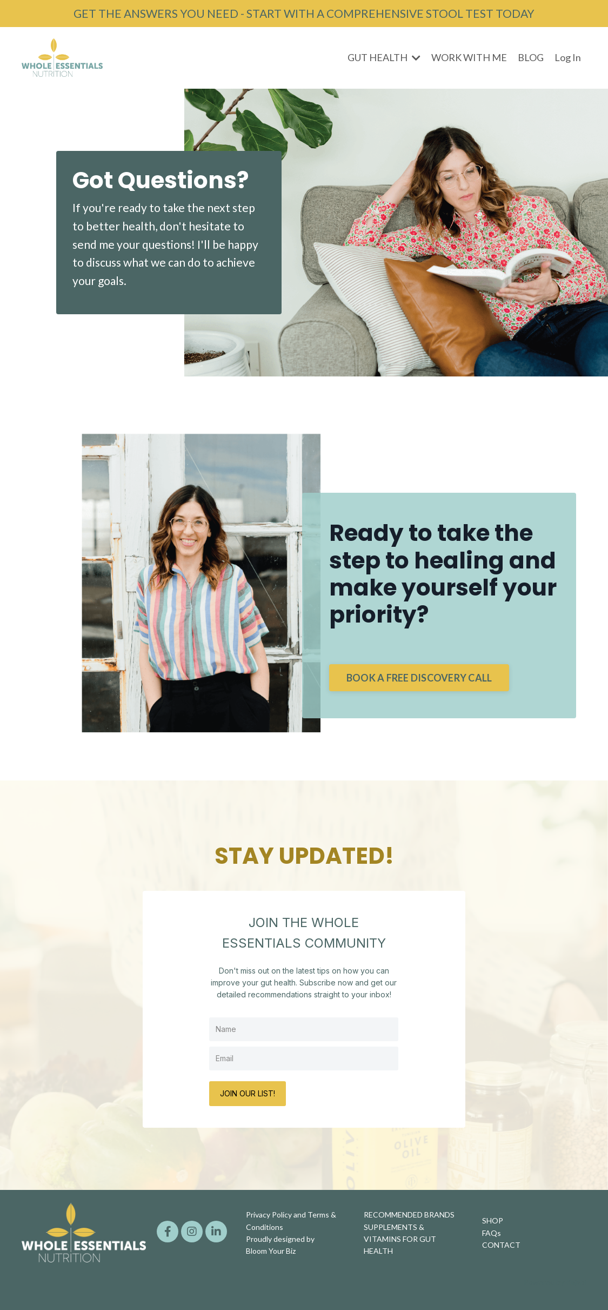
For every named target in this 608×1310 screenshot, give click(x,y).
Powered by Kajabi (555, 1282)
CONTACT (501, 1244)
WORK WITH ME (469, 57)
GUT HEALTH (384, 57)
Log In (567, 57)
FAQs (491, 1233)
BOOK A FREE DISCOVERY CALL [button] (419, 678)
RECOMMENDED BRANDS (409, 1214)
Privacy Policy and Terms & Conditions (291, 1220)
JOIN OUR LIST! (247, 1093)
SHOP (492, 1220)
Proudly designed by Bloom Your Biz (280, 1244)
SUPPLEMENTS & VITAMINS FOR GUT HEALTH (400, 1239)
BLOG (531, 57)
